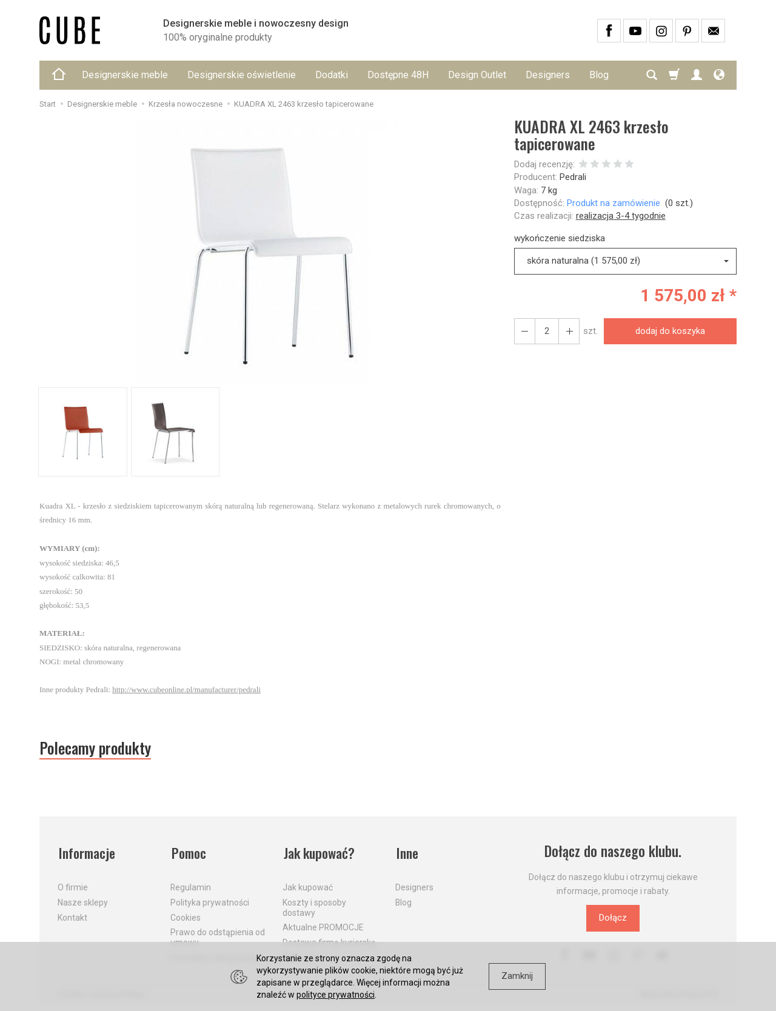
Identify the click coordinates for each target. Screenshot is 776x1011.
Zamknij (517, 975)
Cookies (185, 916)
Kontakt (72, 916)
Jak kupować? (320, 852)
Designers (548, 75)
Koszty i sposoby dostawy (314, 906)
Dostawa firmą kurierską (329, 941)
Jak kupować (308, 885)
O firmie (73, 885)
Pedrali (573, 177)
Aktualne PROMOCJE (323, 925)
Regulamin (190, 885)
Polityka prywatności (209, 901)
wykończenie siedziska (559, 238)
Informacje (87, 852)
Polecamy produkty (97, 748)
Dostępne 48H (398, 75)
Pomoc (188, 852)
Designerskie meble (125, 75)
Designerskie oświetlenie (241, 75)
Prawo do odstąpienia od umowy (217, 936)
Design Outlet (477, 75)
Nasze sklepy (83, 901)
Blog (403, 901)
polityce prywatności (335, 994)
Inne (406, 852)
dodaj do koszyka (669, 330)
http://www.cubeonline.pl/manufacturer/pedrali (186, 689)
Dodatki (331, 75)
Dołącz (613, 918)
